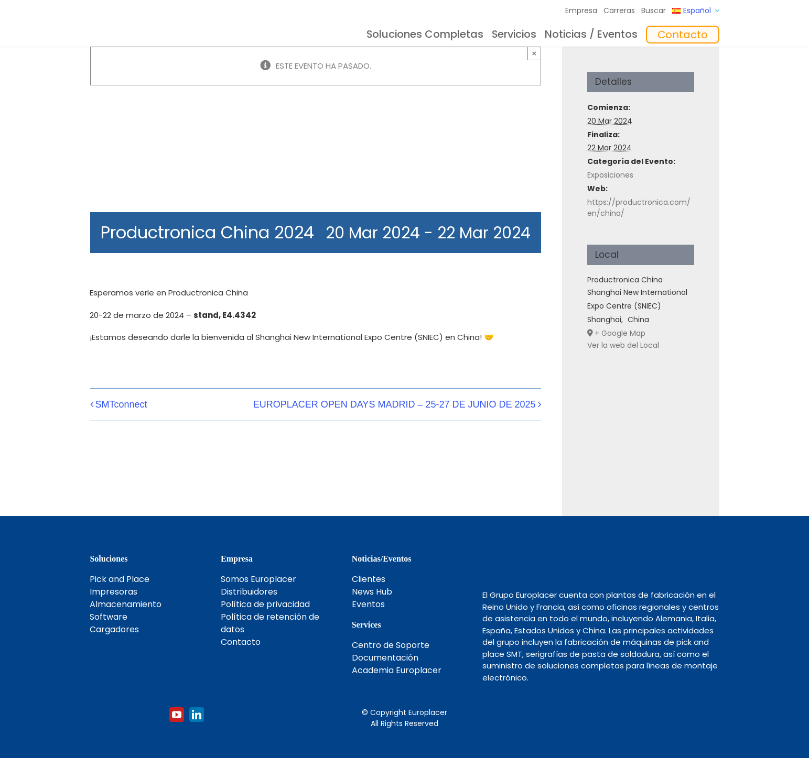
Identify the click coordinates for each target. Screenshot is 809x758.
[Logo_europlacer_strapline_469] (153, 22)
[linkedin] (196, 714)
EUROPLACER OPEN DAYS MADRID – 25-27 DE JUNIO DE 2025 (394, 404)
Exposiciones (610, 175)
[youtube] (176, 714)
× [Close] (534, 53)
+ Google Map (620, 333)
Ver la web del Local (623, 345)
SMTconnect (121, 404)
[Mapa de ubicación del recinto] (640, 409)
